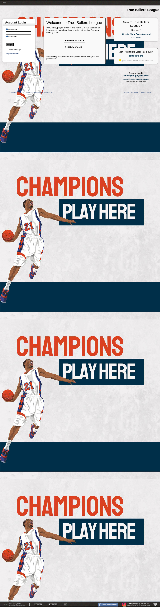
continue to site (136, 56)
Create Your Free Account (136, 34)
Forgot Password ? (13, 53)
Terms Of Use (145, 92)
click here (136, 37)
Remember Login (15, 49)
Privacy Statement (131, 92)
